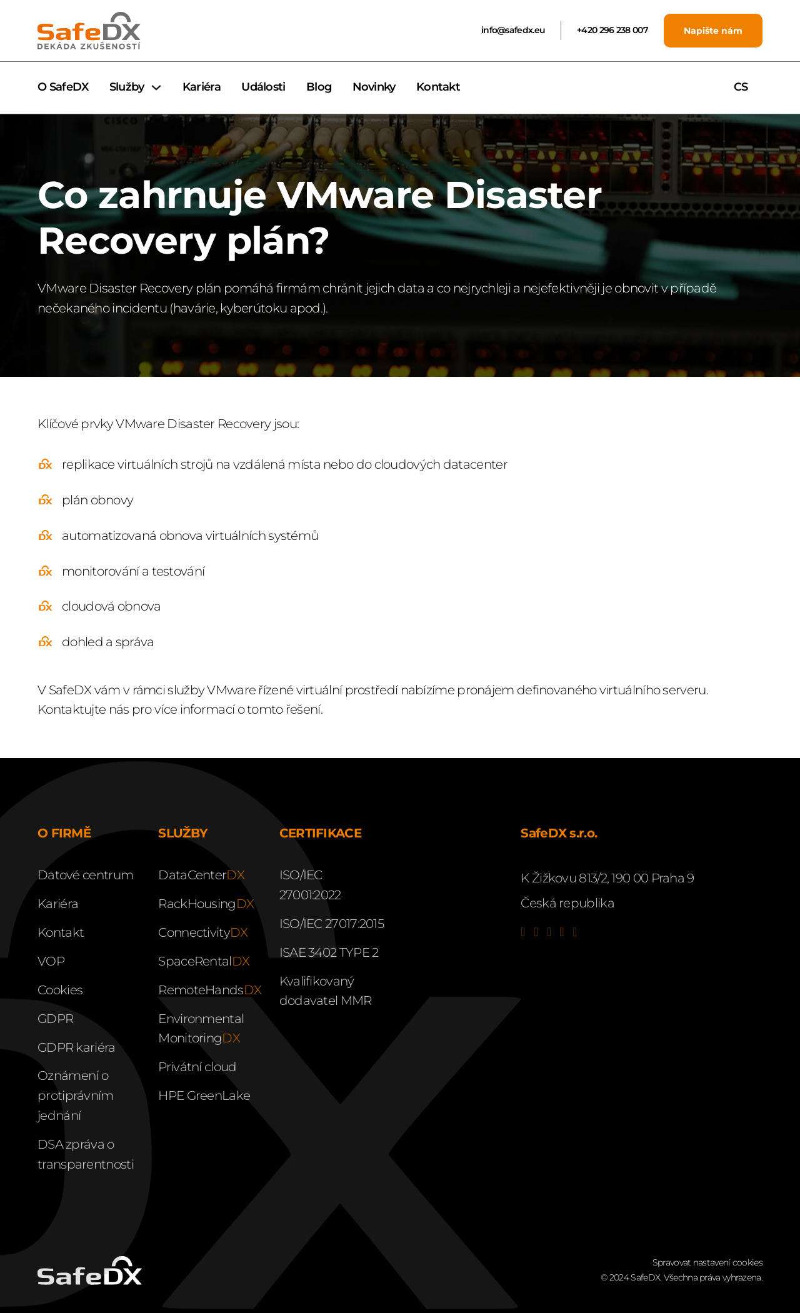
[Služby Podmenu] (156, 87)
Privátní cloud (197, 1102)
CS (742, 87)
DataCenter (201, 910)
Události (263, 87)
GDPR (55, 1053)
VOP (51, 996)
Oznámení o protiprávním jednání (76, 1131)
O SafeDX (63, 87)
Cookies (60, 1024)
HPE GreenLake (204, 1131)
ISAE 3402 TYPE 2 (329, 987)
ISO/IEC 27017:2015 (331, 958)
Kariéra (201, 87)
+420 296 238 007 (612, 30)
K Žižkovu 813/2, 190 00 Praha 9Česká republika (607, 926)
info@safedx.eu (513, 30)
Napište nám (713, 30)
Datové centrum (85, 910)
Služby (126, 87)
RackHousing (206, 938)
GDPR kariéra (77, 1082)
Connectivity (203, 967)
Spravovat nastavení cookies (707, 1262)
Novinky (374, 87)
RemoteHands (209, 1024)
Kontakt (438, 87)
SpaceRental (203, 996)
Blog (318, 87)
